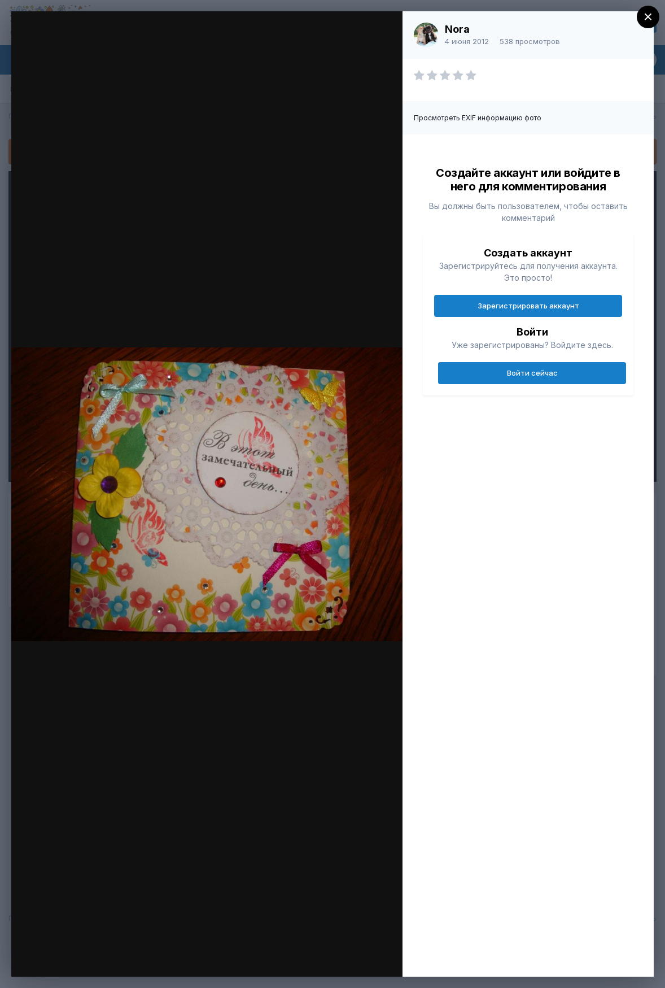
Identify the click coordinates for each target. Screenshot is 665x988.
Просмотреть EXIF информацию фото (477, 118)
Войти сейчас (532, 372)
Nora (457, 29)
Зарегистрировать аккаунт (528, 305)
